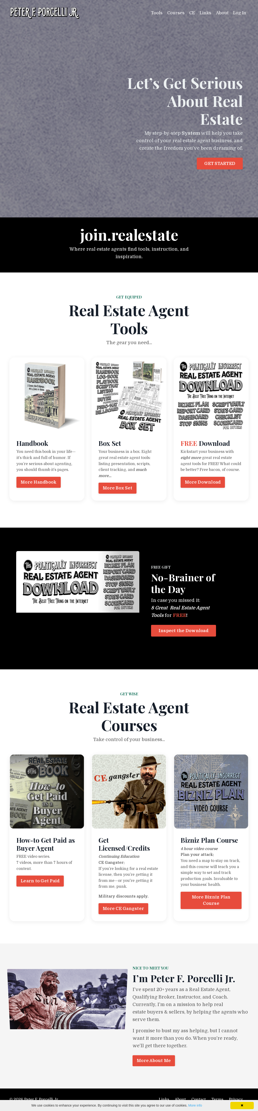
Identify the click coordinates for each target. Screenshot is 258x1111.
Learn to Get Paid (40, 881)
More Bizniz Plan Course (211, 900)
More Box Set (117, 488)
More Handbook (39, 482)
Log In (239, 13)
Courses (176, 13)
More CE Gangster (123, 908)
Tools (157, 13)
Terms (217, 1099)
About (222, 13)
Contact (198, 1099)
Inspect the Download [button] (184, 630)
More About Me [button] (154, 1060)
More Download (203, 482)
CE (192, 13)
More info (195, 1105)
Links (205, 13)
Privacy (236, 1099)
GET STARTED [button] (219, 163)
